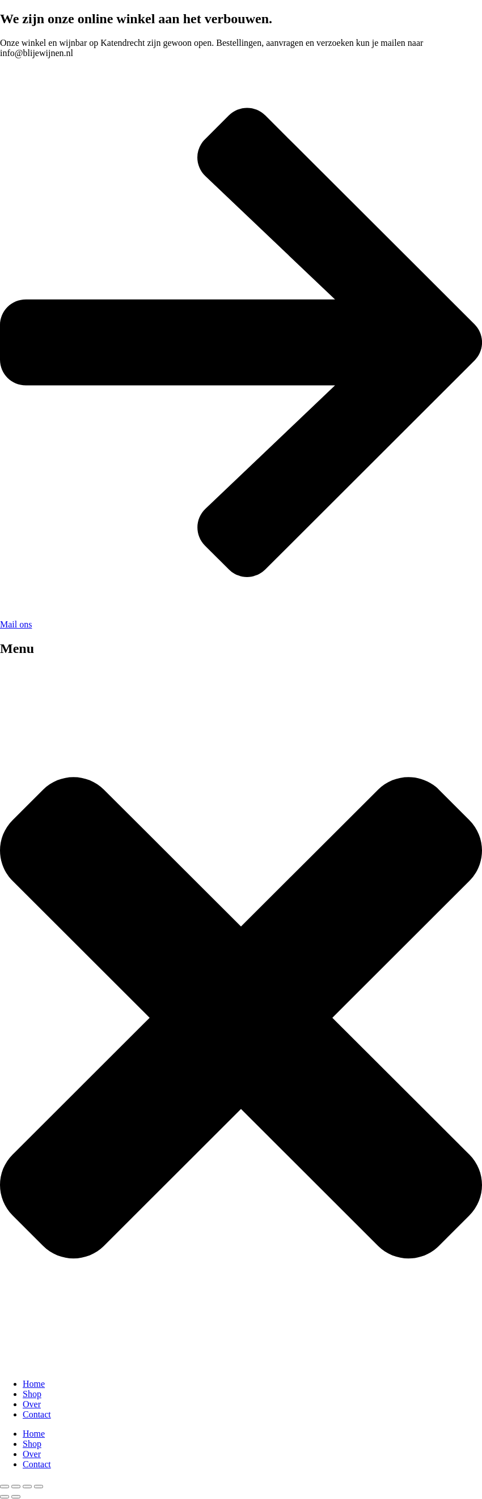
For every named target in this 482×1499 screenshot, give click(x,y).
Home (34, 1384)
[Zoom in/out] (4, 1486)
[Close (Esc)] (38, 1486)
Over (32, 1404)
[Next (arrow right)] (15, 1496)
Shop (32, 1394)
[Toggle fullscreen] (15, 1486)
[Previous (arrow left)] (4, 1496)
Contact (37, 1414)
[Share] (27, 1486)
